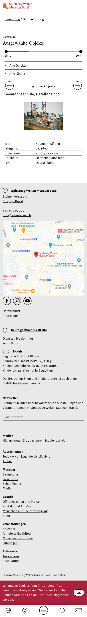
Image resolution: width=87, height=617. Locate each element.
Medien (8, 488)
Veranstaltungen (14, 524)
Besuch (8, 497)
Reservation (11, 561)
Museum (9, 469)
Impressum (11, 315)
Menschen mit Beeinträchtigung (25, 511)
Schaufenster (12, 483)
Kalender (9, 529)
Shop (6, 516)
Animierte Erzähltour (17, 533)
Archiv (7, 461)
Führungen (10, 543)
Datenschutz (11, 311)
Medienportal (54, 440)
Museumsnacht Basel (18, 538)
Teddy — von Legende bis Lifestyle (26, 456)
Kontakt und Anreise (17, 506)
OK (79, 593)
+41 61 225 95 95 (14, 210)
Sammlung (12, 19)
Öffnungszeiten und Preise (21, 501)
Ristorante (10, 551)
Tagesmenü (11, 556)
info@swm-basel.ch (17, 215)
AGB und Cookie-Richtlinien (33, 595)
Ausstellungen (13, 451)
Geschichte (10, 479)
